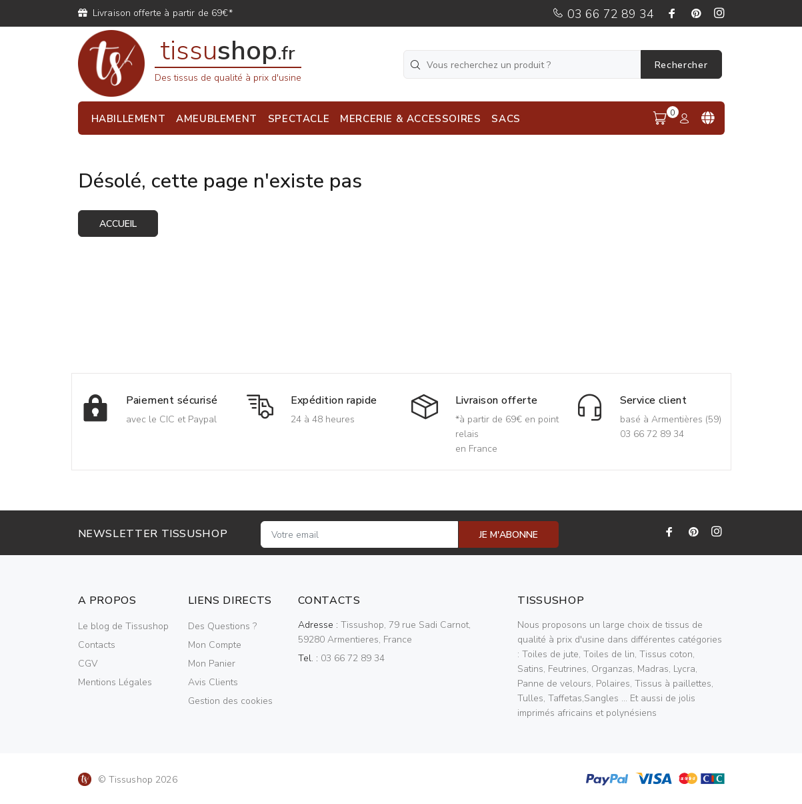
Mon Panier (211, 663)
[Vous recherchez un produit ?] (523, 64)
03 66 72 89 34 (603, 14)
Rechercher (681, 65)
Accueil (118, 224)
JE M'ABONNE (508, 534)
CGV (87, 663)
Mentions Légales (115, 682)
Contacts (96, 645)
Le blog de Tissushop (123, 626)
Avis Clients (213, 682)
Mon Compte (214, 645)
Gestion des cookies (230, 701)
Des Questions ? (222, 626)
